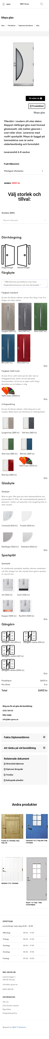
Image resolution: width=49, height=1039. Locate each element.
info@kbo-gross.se (10, 984)
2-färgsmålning (8, 404)
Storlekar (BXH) (8, 213)
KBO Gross (24, 4)
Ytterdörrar (11, 25)
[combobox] (24, 220)
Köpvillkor (7, 1009)
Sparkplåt (6, 564)
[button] (24, 737)
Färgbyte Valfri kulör (11, 371)
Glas (37, 25)
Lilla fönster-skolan (11, 1006)
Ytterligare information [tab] (13, 171)
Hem (2, 25)
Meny (8, 4)
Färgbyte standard (10, 293)
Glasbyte (5, 492)
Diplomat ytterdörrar (26, 25)
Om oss (6, 1002)
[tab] (24, 171)
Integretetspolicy (10, 1013)
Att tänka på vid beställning (20, 748)
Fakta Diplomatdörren (16, 737)
